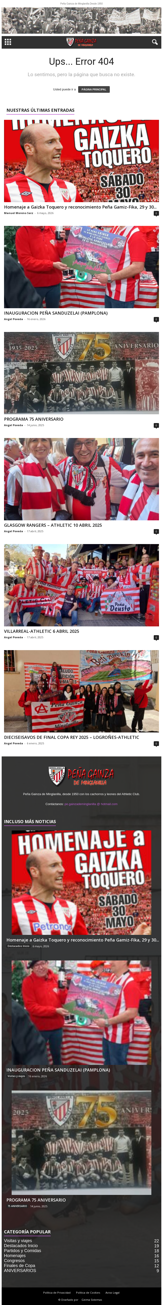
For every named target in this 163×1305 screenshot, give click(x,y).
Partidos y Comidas (22, 1250)
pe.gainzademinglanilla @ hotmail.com (91, 804)
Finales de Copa (19, 1265)
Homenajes (15, 1255)
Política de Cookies (88, 1292)
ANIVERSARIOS (20, 1270)
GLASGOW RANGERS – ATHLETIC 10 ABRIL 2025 (53, 525)
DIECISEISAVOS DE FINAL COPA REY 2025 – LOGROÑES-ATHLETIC (71, 737)
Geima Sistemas (92, 1299)
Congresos (14, 1260)
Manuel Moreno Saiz (18, 213)
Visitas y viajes (16, 1076)
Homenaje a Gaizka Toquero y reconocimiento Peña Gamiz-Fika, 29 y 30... (80, 207)
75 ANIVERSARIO (17, 1206)
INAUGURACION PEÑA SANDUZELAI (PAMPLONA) (56, 313)
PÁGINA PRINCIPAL (94, 89)
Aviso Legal (112, 1292)
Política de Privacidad (57, 1292)
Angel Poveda (13, 319)
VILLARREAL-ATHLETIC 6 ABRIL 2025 (41, 631)
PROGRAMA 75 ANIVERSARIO (33, 419)
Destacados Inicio (18, 946)
